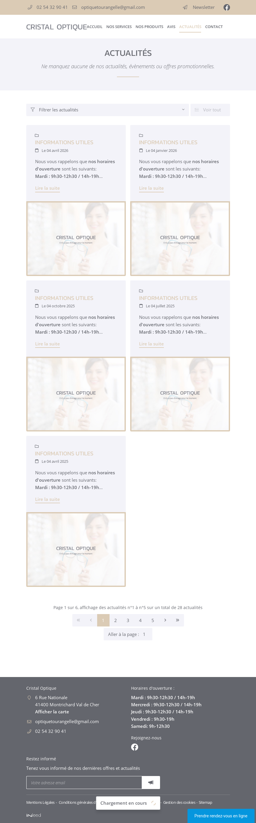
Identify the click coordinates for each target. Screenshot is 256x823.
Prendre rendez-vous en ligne (221, 816)
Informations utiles (64, 142)
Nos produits (149, 26)
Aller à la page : (130, 634)
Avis (171, 26)
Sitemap (205, 802)
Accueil (94, 26)
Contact (213, 26)
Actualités (190, 26)
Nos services (118, 26)
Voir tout (208, 110)
